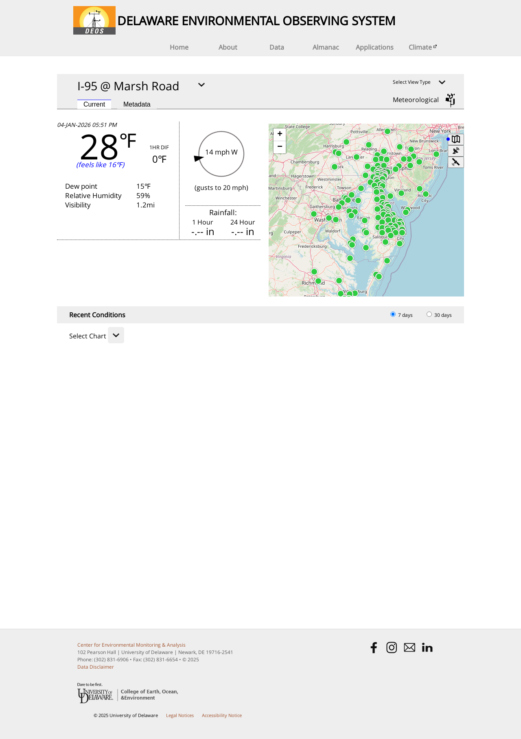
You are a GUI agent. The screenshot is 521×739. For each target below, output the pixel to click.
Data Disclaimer (95, 666)
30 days (439, 315)
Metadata (137, 104)
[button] (394, 220)
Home (179, 47)
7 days (401, 315)
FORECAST (160, 270)
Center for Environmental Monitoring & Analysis (131, 644)
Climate (423, 47)
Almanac (326, 47)
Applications (375, 47)
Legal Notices (180, 715)
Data (276, 47)
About (228, 47)
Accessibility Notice (222, 715)
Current (94, 104)
